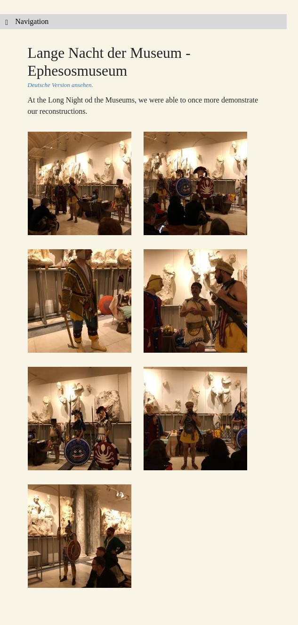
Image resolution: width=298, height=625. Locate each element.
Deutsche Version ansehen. (60, 84)
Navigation (24, 21)
